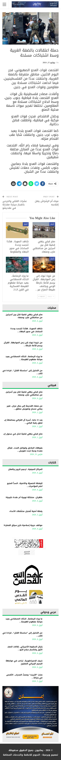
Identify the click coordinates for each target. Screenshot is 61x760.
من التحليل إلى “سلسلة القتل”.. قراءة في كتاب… (22, 372)
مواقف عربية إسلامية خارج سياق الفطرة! (23, 525)
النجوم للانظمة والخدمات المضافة (21, 755)
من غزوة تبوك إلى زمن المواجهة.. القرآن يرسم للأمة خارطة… (23, 344)
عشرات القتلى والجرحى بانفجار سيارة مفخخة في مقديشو (14, 204)
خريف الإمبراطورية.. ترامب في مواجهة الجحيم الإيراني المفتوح (24, 662)
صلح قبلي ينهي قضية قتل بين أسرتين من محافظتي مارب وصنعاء (24, 316)
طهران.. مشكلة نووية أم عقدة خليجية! (24, 497)
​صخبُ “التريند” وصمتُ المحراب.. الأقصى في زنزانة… (24, 676)
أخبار (52, 224)
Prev (51, 296)
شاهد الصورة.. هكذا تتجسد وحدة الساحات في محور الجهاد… (26, 330)
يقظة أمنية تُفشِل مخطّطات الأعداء (25, 511)
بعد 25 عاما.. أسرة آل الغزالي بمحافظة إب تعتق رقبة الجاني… (23, 421)
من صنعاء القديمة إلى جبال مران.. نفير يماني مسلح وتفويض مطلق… (24, 407)
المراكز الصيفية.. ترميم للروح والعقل (25, 469)
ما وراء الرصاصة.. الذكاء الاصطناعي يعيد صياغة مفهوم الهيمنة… (24, 358)
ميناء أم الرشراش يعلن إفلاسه (47, 203)
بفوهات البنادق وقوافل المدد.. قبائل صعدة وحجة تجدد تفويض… (24, 449)
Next (42, 296)
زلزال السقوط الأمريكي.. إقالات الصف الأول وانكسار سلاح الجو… (24, 648)
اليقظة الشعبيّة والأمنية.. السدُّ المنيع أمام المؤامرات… (24, 485)
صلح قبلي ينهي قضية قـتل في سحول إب (22, 434)
